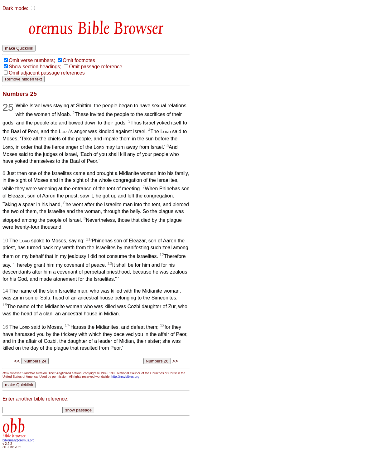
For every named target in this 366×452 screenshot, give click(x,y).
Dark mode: (15, 8)
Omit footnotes (79, 60)
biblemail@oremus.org (18, 440)
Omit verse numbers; (32, 60)
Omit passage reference (95, 66)
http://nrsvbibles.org (125, 376)
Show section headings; (35, 66)
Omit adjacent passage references (47, 72)
